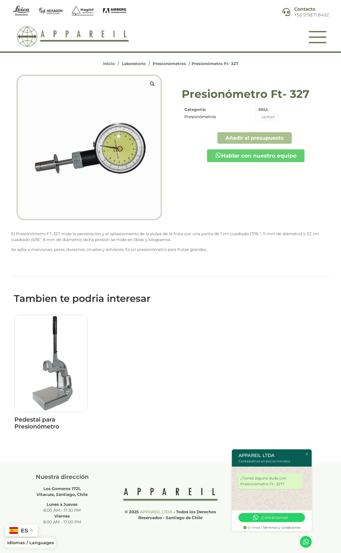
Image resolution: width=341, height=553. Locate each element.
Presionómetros (169, 63)
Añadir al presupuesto (254, 138)
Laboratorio (134, 63)
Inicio (109, 63)
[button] (152, 84)
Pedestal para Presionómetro (36, 423)
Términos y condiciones (282, 528)
